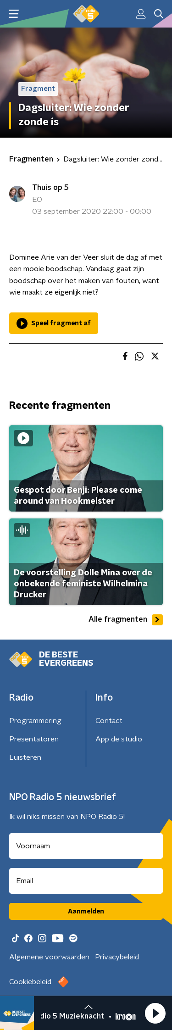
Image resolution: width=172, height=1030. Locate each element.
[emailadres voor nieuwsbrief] (86, 881)
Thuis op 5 (50, 187)
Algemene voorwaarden (49, 957)
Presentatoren (34, 739)
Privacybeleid (117, 957)
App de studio (118, 739)
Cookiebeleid (30, 981)
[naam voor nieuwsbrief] (86, 846)
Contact (108, 720)
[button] (155, 1013)
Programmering (35, 720)
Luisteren (25, 757)
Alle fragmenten (126, 619)
